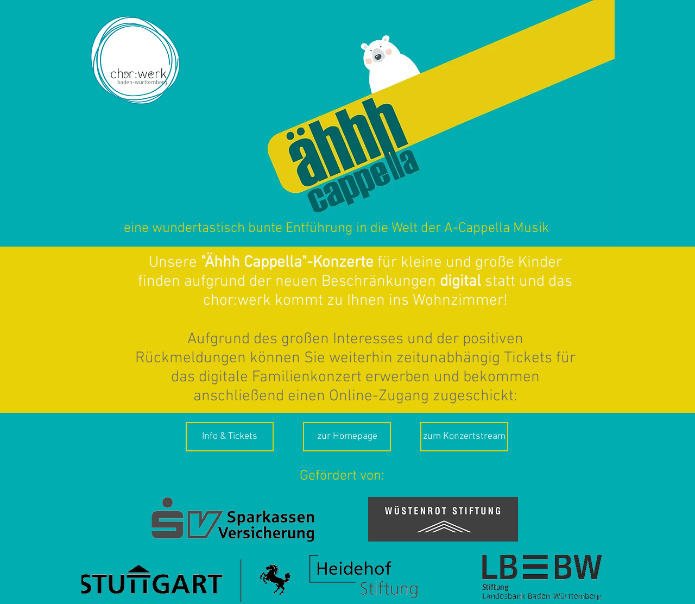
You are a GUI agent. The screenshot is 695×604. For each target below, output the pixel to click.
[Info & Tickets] (230, 436)
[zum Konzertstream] (464, 436)
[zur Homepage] (347, 436)
